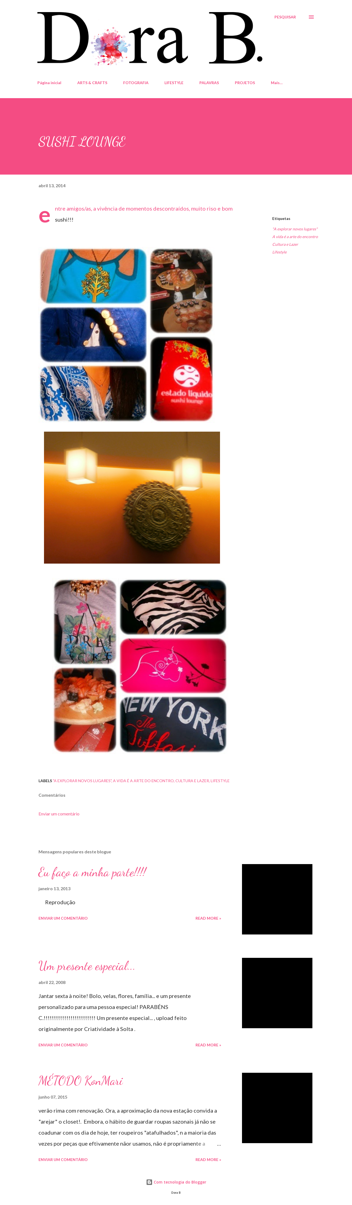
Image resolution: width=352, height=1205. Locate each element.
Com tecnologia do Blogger (176, 1182)
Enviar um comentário (58, 813)
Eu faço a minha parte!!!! (92, 872)
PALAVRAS (209, 82)
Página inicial (49, 82)
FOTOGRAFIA (135, 82)
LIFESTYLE (173, 82)
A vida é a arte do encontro (295, 236)
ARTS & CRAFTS (92, 82)
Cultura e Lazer (285, 244)
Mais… (277, 82)
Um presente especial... (87, 966)
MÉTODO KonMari (80, 1081)
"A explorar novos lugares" (295, 229)
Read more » (208, 918)
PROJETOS (245, 82)
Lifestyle (279, 252)
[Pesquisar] (285, 17)
